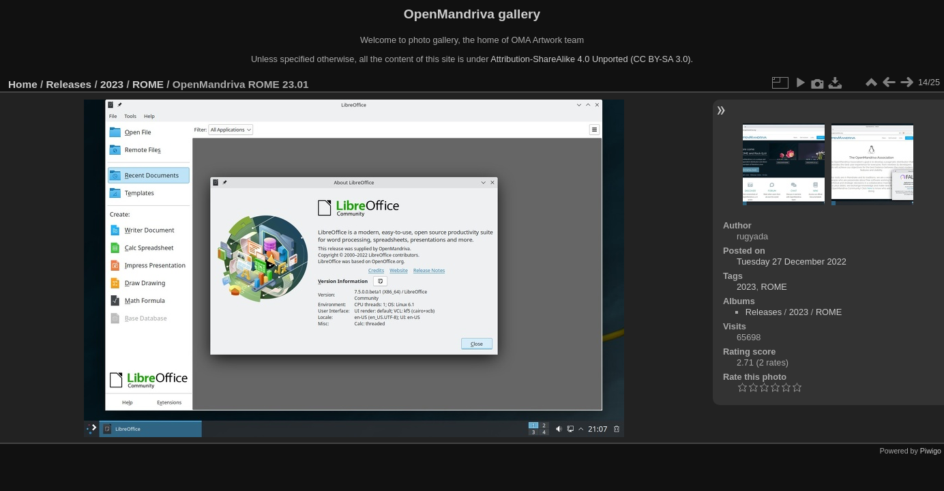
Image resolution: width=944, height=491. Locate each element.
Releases (69, 84)
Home (23, 84)
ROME (148, 84)
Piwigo (930, 451)
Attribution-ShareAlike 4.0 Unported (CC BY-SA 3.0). (591, 59)
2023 (111, 84)
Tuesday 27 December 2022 (791, 261)
